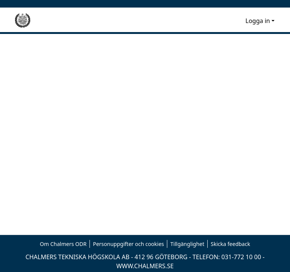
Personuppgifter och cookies (128, 243)
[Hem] (23, 20)
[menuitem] (238, 20)
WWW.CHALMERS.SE (145, 266)
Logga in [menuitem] (257, 21)
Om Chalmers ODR (63, 243)
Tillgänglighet (187, 243)
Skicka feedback (230, 243)
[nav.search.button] (227, 20)
